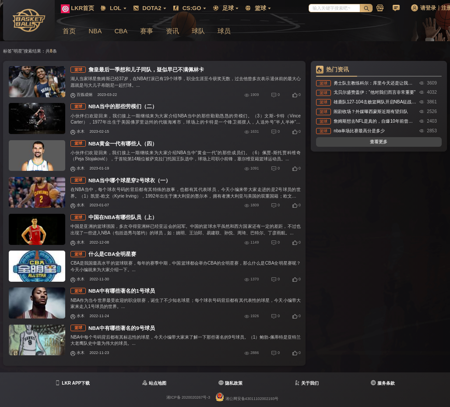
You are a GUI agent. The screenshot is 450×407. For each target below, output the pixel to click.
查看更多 (378, 141)
